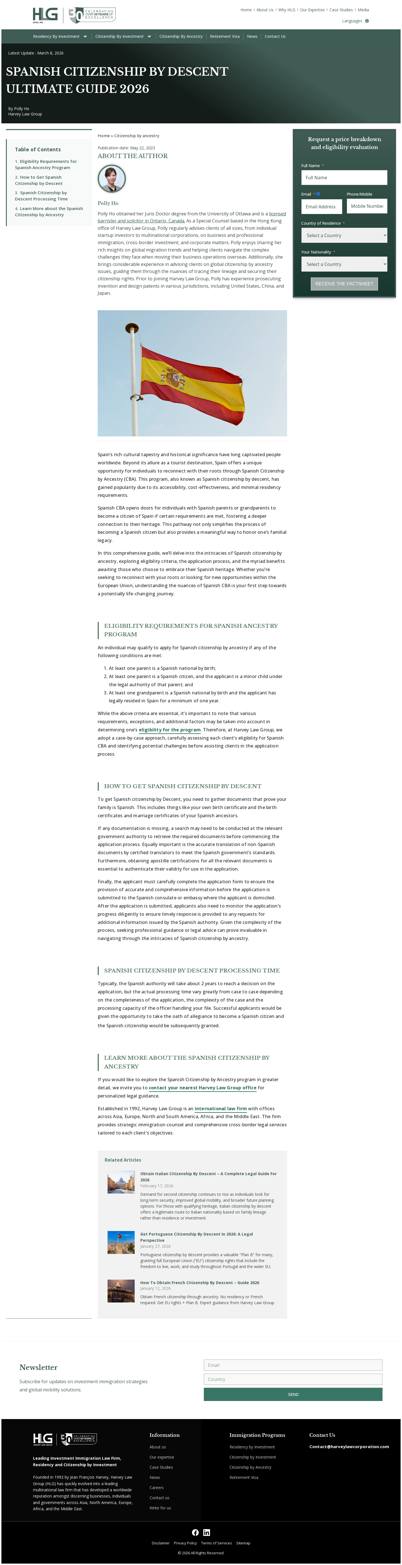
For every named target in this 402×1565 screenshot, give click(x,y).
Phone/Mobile (359, 194)
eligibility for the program (170, 730)
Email (306, 194)
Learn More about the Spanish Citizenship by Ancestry (49, 211)
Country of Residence (321, 223)
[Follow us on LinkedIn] (206, 1532)
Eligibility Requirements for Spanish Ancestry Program (46, 164)
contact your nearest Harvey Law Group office (203, 1088)
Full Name (310, 165)
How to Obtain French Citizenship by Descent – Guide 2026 (199, 1282)
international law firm (221, 1108)
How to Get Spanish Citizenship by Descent (39, 180)
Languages (355, 21)
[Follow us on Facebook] (195, 1532)
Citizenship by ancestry (136, 135)
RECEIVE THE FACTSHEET (344, 283)
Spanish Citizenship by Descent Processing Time (41, 196)
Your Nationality (316, 252)
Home (104, 135)
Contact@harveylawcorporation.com (349, 1446)
